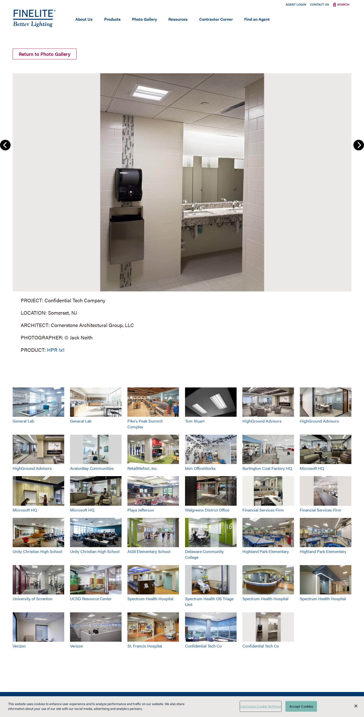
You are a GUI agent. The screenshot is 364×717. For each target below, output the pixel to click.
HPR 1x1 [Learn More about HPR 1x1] (55, 350)
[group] (182, 213)
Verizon (19, 647)
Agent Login (296, 4)
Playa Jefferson (140, 510)
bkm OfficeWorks (200, 469)
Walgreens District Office (207, 510)
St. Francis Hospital (144, 647)
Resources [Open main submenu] (178, 19)
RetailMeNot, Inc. (142, 469)
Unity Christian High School (37, 552)
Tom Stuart (194, 422)
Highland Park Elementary (265, 552)
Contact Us (319, 4)
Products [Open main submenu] (112, 19)
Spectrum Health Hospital (150, 599)
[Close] (355, 705)
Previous (5, 146)
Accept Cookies (301, 706)
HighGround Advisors (262, 422)
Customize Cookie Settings (260, 706)
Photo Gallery (144, 19)
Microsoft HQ (312, 469)
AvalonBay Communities (92, 469)
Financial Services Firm (263, 510)
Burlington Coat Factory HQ (267, 469)
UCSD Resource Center (91, 599)
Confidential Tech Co (203, 647)
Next (358, 146)
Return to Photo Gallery (46, 54)
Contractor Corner (216, 19)
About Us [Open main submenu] (84, 19)
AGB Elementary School (148, 552)
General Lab (23, 422)
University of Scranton (32, 599)
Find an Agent (257, 19)
